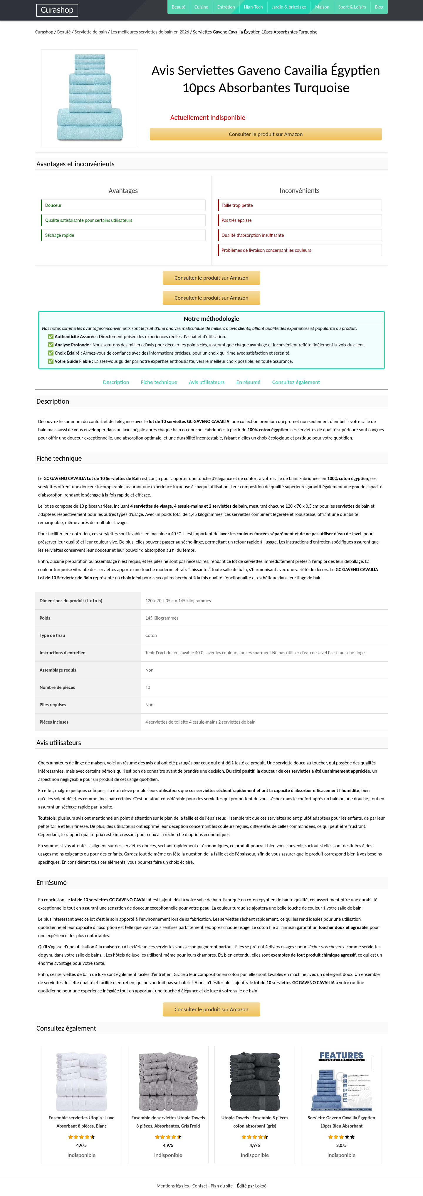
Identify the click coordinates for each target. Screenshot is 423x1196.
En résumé (248, 382)
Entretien (226, 7)
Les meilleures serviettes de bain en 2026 (150, 32)
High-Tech (253, 7)
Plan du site (222, 1186)
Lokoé (260, 1186)
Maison (322, 7)
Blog (379, 7)
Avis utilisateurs (206, 382)
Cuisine (201, 7)
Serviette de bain (91, 32)
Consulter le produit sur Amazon (266, 134)
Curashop (44, 32)
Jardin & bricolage (289, 7)
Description (116, 382)
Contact (199, 1186)
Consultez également (296, 382)
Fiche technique (159, 382)
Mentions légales (173, 1186)
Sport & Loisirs (352, 7)
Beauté (178, 7)
